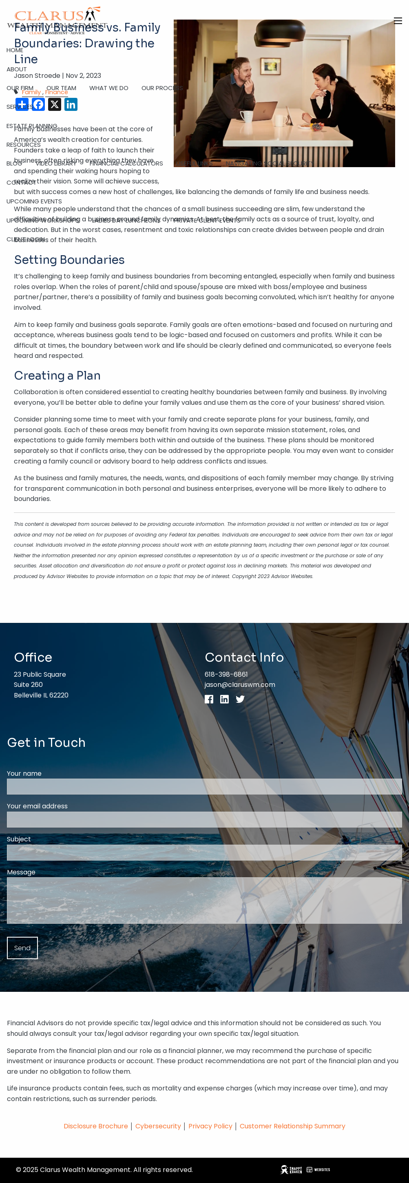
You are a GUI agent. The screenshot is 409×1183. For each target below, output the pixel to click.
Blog (14, 163)
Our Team (61, 88)
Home (15, 50)
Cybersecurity (158, 1126)
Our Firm (20, 88)
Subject (51, 839)
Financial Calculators (126, 163)
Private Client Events (207, 220)
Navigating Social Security (270, 163)
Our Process (162, 88)
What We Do (108, 88)
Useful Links (194, 163)
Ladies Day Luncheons (126, 220)
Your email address (69, 806)
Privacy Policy (211, 1126)
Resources (24, 144)
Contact (22, 182)
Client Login (26, 239)
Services (20, 106)
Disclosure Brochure (96, 1126)
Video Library (56, 163)
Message (53, 872)
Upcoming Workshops (43, 220)
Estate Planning (32, 125)
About (17, 69)
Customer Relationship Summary (292, 1126)
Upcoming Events (34, 201)
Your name (56, 773)
